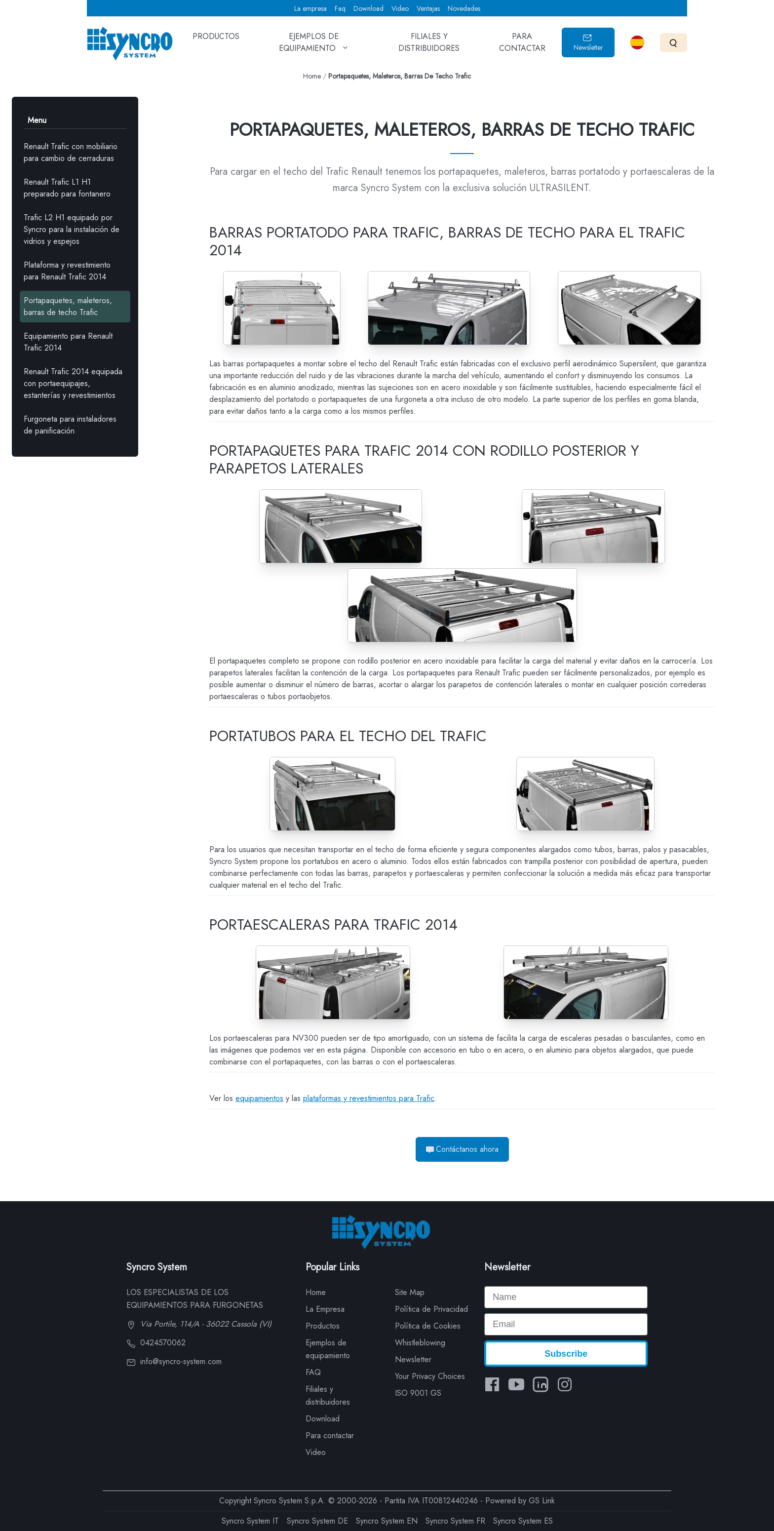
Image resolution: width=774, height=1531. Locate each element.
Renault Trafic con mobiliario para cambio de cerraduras (70, 152)
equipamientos (259, 1098)
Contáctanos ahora (462, 1149)
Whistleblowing (420, 1342)
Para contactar (330, 1435)
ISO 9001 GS (418, 1393)
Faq (340, 8)
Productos (323, 1326)
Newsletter (588, 42)
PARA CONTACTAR (522, 45)
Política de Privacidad (431, 1309)
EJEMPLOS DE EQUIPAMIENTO (313, 45)
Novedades (464, 8)
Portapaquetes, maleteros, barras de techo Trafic (68, 306)
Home (312, 76)
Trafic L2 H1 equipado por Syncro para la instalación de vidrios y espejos (71, 229)
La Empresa (325, 1309)
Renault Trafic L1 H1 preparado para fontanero (67, 187)
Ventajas (428, 8)
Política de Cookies (428, 1326)
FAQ (313, 1372)
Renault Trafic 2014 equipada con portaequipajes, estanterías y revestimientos (73, 383)
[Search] (673, 42)
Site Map (410, 1292)
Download (368, 8)
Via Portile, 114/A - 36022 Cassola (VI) (198, 1324)
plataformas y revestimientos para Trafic (368, 1098)
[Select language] (637, 42)
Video (400, 8)
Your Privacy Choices (430, 1376)
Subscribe (565, 1354)
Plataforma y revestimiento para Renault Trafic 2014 (67, 270)
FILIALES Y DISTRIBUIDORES (429, 45)
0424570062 (156, 1342)
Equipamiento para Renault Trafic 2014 (68, 341)
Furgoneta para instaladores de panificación (70, 424)
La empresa (310, 8)
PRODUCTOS (216, 43)
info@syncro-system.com (174, 1361)
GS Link (542, 1500)
